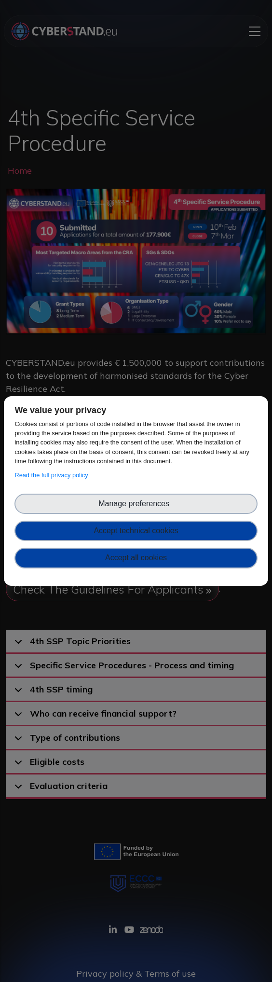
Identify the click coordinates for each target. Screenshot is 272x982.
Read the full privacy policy (52, 475)
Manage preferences (136, 503)
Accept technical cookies (136, 530)
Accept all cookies (136, 557)
